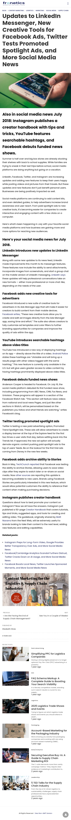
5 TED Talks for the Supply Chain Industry (46, 784)
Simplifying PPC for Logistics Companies (48, 655)
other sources (23, 475)
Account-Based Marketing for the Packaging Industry (49, 732)
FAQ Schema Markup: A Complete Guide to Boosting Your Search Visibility (48, 681)
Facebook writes (11, 314)
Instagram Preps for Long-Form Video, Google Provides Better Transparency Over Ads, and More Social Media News (34, 546)
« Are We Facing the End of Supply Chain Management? (16, 617)
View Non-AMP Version (43, 813)
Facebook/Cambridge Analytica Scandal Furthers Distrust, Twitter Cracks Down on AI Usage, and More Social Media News (36, 557)
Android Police (60, 353)
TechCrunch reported (27, 464)
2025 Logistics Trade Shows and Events (47, 707)
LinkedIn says (58, 274)
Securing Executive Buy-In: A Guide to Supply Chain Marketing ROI (48, 758)
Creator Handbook (36, 509)
